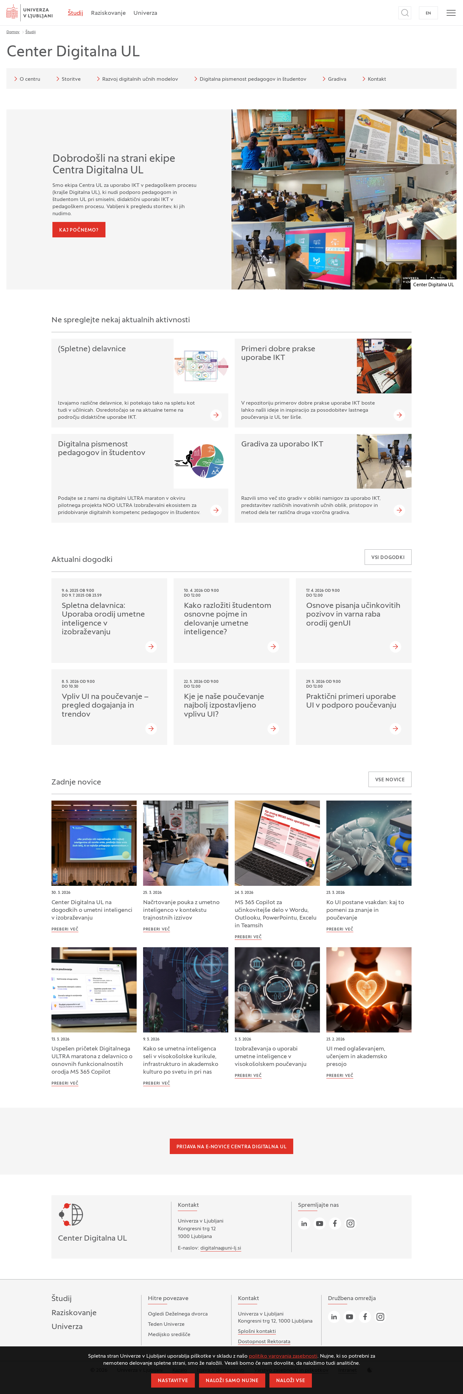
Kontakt (373, 79)
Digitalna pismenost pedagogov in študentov (249, 79)
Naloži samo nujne (232, 1381)
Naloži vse (290, 1381)
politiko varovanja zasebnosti (283, 1356)
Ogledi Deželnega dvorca (178, 1314)
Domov (13, 32)
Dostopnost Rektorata (264, 1341)
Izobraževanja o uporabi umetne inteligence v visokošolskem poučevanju (270, 1056)
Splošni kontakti (257, 1331)
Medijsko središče (169, 1334)
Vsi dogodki (388, 558)
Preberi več (64, 929)
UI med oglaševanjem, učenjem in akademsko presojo (356, 1056)
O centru (26, 79)
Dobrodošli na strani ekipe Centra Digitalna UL (113, 165)
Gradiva (333, 79)
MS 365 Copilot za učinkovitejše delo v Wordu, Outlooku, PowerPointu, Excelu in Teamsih (275, 914)
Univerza (145, 13)
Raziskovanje (108, 13)
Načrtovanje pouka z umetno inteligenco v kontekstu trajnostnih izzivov (181, 910)
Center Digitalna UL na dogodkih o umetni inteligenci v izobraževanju (91, 910)
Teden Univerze (166, 1324)
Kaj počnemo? (79, 230)
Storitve (67, 79)
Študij (75, 13)
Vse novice (390, 780)
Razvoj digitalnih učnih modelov (136, 79)
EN (428, 13)
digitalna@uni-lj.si (220, 1248)
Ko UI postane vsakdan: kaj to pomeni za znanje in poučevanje (365, 910)
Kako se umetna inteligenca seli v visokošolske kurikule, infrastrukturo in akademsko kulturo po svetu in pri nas (180, 1060)
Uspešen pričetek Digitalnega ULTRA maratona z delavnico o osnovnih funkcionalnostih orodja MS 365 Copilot (91, 1060)
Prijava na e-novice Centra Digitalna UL (232, 1147)
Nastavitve (173, 1381)
